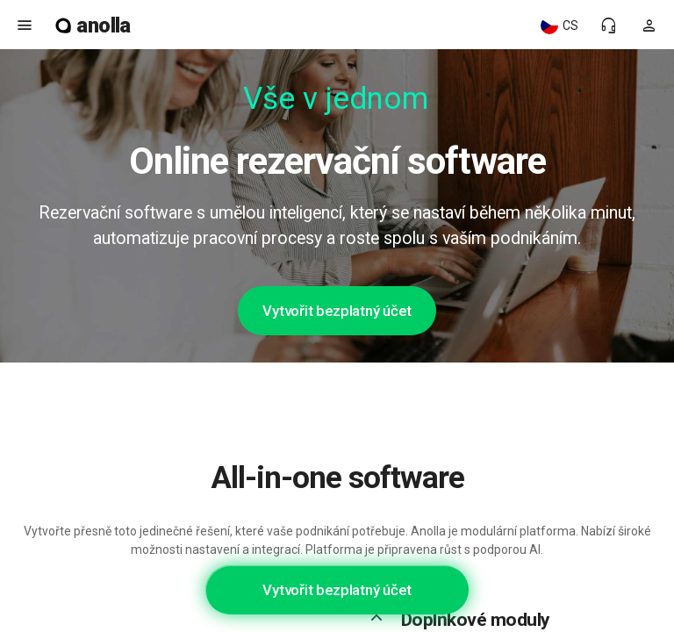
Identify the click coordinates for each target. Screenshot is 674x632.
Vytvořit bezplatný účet (336, 311)
